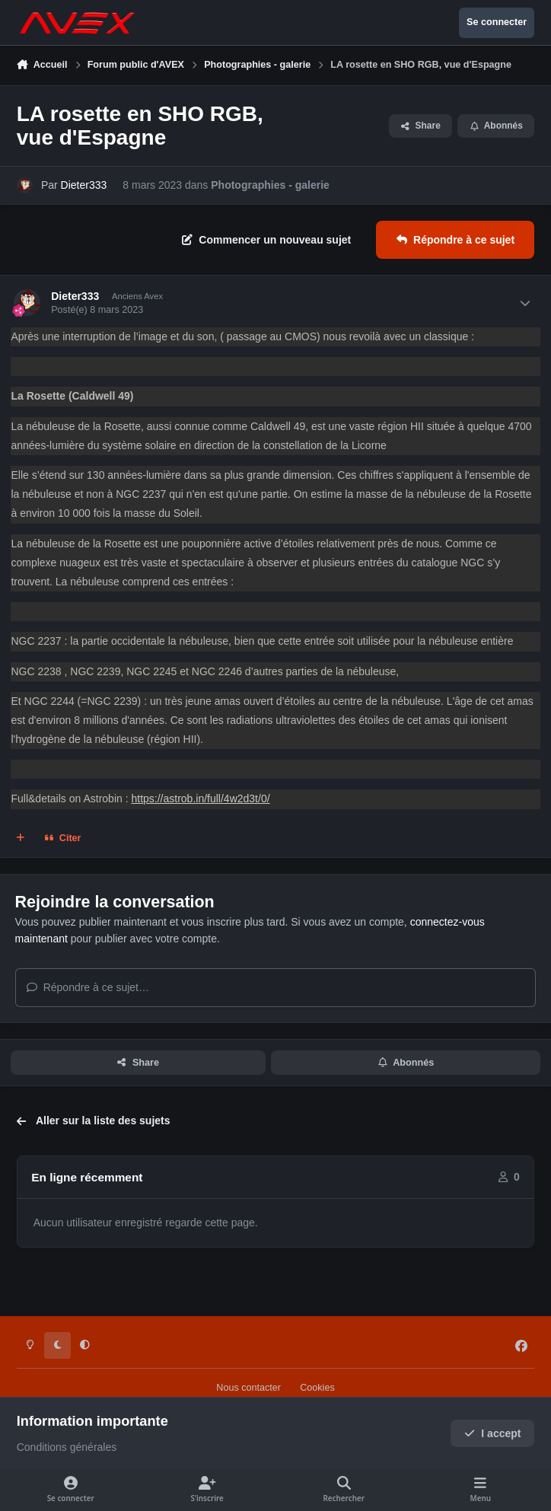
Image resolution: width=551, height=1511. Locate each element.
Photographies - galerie (270, 185)
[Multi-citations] (20, 839)
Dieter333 (84, 185)
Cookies (317, 1387)
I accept (492, 1433)
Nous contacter (248, 1387)
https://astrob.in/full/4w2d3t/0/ (200, 798)
